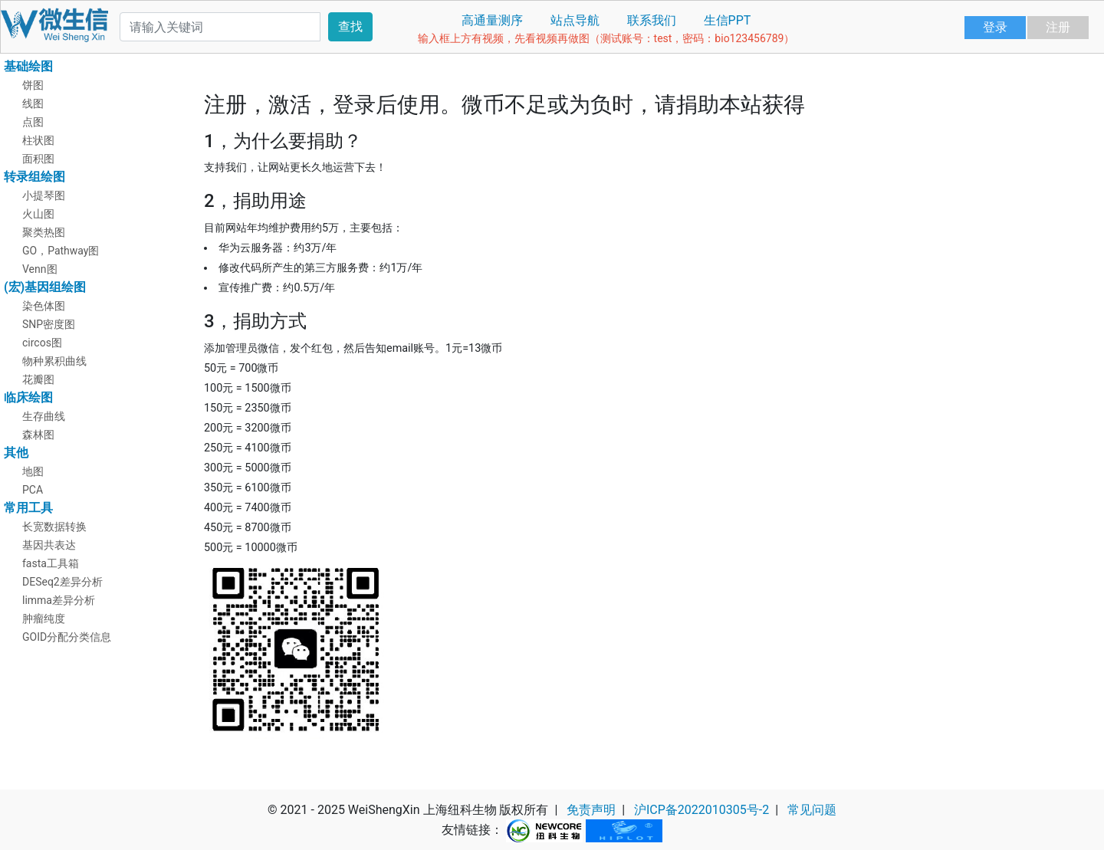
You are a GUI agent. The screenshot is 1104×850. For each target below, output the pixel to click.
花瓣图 (38, 379)
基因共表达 (49, 545)
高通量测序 (492, 20)
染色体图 (43, 306)
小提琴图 (43, 195)
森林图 (38, 434)
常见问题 (811, 809)
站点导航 (575, 20)
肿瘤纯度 (43, 618)
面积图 (38, 159)
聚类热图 (43, 232)
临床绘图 (28, 397)
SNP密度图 (48, 324)
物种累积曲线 (54, 361)
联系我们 (651, 20)
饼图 (33, 85)
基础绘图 (28, 66)
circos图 (42, 342)
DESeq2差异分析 (62, 582)
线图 (33, 103)
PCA (32, 490)
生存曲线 (43, 416)
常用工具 (28, 507)
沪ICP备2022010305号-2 (701, 809)
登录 (995, 27)
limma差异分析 (58, 600)
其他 (16, 452)
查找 (350, 26)
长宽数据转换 (54, 526)
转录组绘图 (34, 176)
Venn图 (40, 269)
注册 (1058, 27)
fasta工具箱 (50, 563)
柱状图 (38, 140)
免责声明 (591, 809)
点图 (33, 122)
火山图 (38, 214)
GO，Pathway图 (61, 250)
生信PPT (727, 20)
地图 (33, 471)
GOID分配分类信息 (66, 637)
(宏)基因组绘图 (45, 287)
